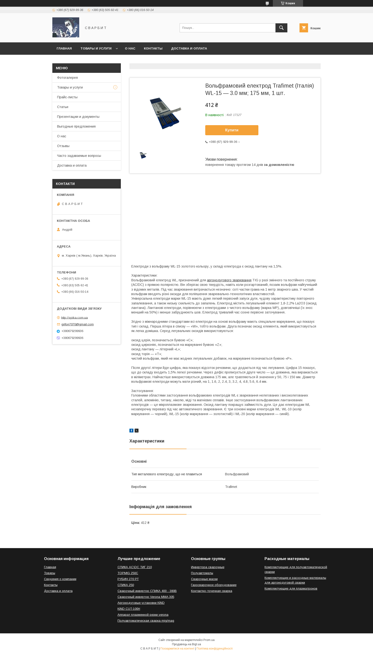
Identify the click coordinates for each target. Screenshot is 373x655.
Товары (49, 573)
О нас (130, 48)
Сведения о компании (60, 579)
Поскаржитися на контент (177, 648)
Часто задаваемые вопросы (79, 156)
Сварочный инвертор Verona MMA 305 (146, 597)
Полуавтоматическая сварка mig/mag (146, 620)
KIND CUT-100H (129, 608)
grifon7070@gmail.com (77, 324)
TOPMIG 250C (128, 573)
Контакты (153, 48)
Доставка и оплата (189, 48)
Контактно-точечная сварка (211, 591)
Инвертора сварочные (207, 567)
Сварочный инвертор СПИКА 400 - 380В (147, 591)
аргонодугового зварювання (229, 280)
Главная (64, 48)
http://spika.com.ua (74, 317)
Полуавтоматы (202, 573)
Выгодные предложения (76, 126)
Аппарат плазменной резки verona (143, 614)
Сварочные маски (204, 579)
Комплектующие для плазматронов (291, 588)
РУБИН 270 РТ (128, 579)
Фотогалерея (67, 77)
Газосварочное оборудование (213, 585)
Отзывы (63, 146)
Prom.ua (209, 640)
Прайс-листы (67, 97)
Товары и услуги (96, 48)
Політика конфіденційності (214, 648)
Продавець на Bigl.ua (186, 644)
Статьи (62, 107)
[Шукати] (281, 27)
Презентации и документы (78, 117)
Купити (232, 130)
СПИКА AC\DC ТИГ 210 (135, 567)
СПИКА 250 (126, 585)
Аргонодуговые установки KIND (141, 603)
